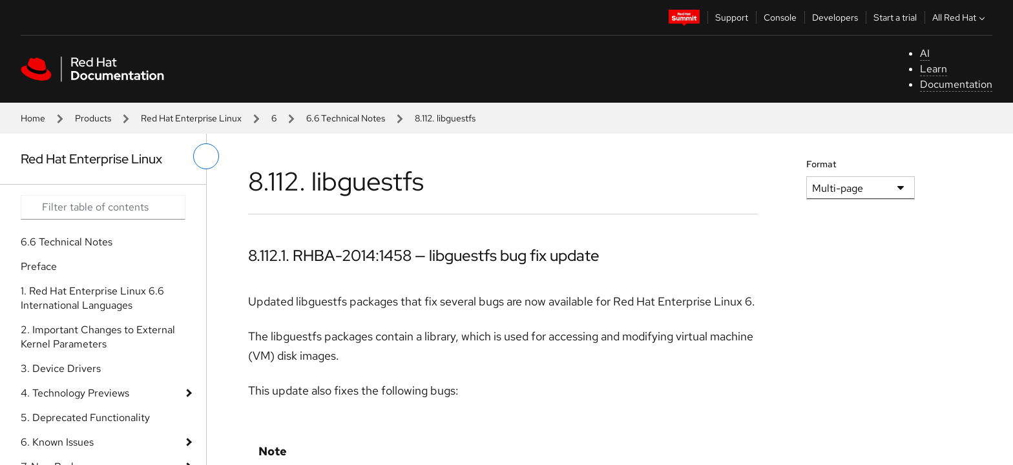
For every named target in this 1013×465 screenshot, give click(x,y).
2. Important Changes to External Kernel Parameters (98, 337)
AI (925, 53)
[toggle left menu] (206, 156)
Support (731, 17)
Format (821, 164)
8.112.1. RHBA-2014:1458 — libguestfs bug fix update (424, 255)
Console (780, 17)
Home (33, 118)
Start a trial (895, 17)
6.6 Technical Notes (345, 118)
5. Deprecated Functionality (85, 417)
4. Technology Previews (75, 393)
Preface (39, 266)
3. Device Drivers (61, 368)
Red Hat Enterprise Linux (191, 118)
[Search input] (103, 207)
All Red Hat (960, 17)
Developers (835, 17)
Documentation (956, 84)
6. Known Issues (57, 442)
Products (93, 118)
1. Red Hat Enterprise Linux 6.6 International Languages (92, 298)
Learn (933, 69)
